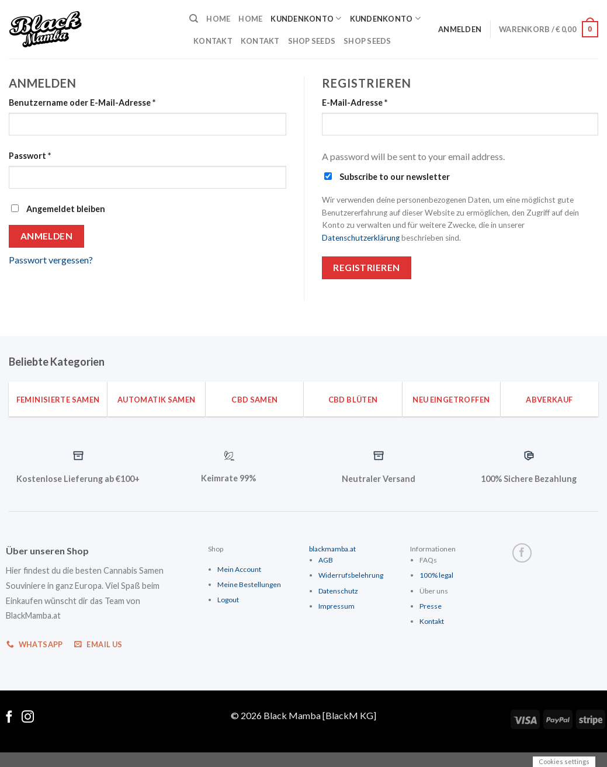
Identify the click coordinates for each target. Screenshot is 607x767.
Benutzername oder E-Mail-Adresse (82, 102)
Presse (430, 606)
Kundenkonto (305, 18)
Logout (228, 599)
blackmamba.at (332, 548)
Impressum (336, 606)
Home (218, 18)
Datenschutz (338, 590)
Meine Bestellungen (249, 584)
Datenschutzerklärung (361, 237)
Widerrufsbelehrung (350, 575)
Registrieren (366, 267)
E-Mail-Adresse (354, 102)
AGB (325, 560)
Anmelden (46, 236)
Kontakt (213, 41)
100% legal (436, 575)
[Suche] (193, 19)
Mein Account (239, 569)
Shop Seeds (312, 41)
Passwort (30, 156)
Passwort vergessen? (51, 259)
